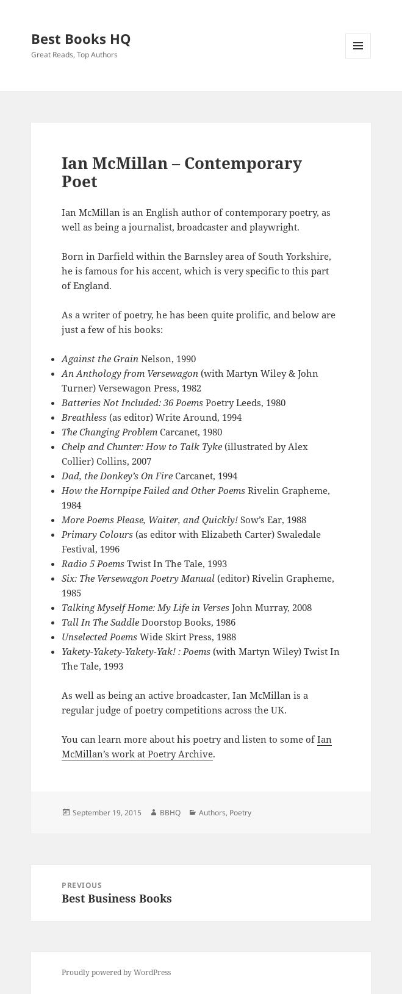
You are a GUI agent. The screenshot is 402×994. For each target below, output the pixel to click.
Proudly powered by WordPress (116, 972)
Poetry (240, 812)
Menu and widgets (358, 58)
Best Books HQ (81, 38)
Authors (212, 812)
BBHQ (170, 812)
